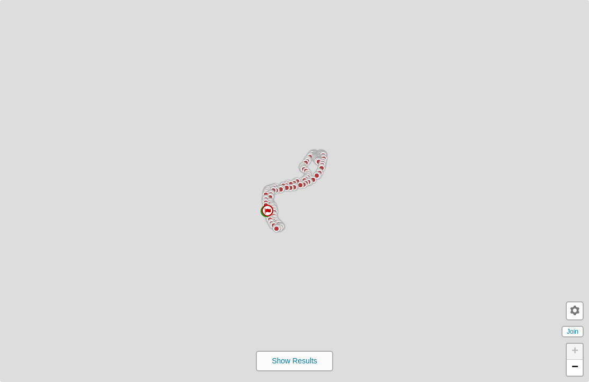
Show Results (294, 361)
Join (572, 331)
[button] (135, 269)
